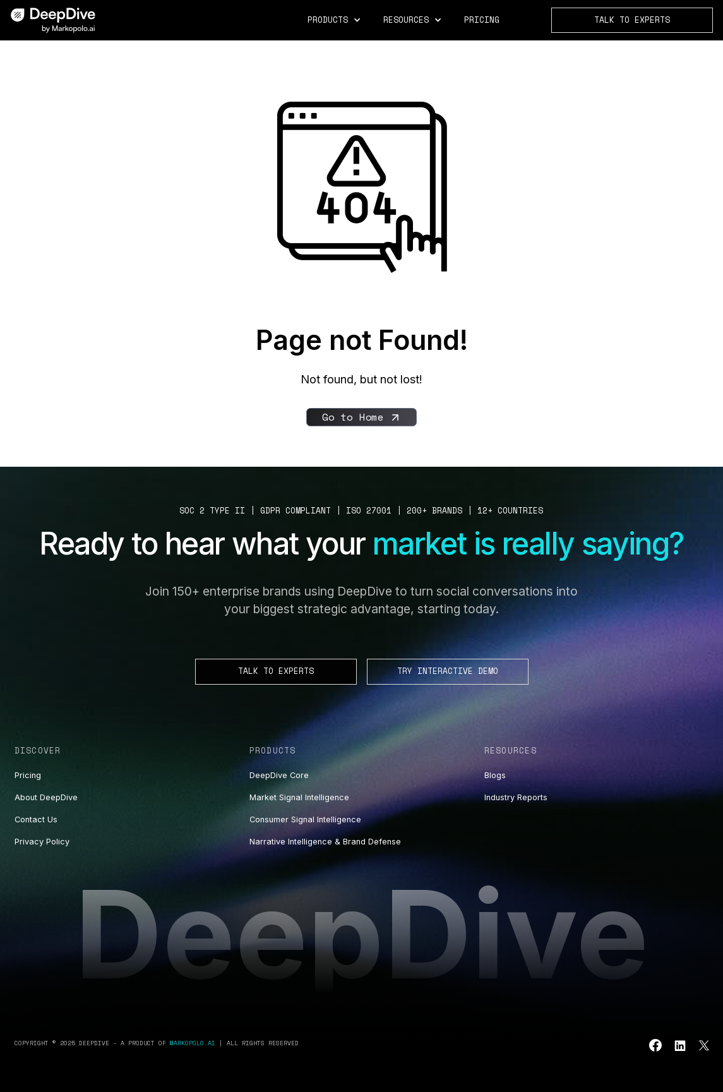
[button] (334, 20)
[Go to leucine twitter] (704, 1045)
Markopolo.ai (192, 1042)
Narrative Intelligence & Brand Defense (325, 841)
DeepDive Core (279, 775)
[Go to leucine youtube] (655, 1045)
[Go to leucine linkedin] (680, 1045)
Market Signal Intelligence (299, 797)
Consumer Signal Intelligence (305, 819)
